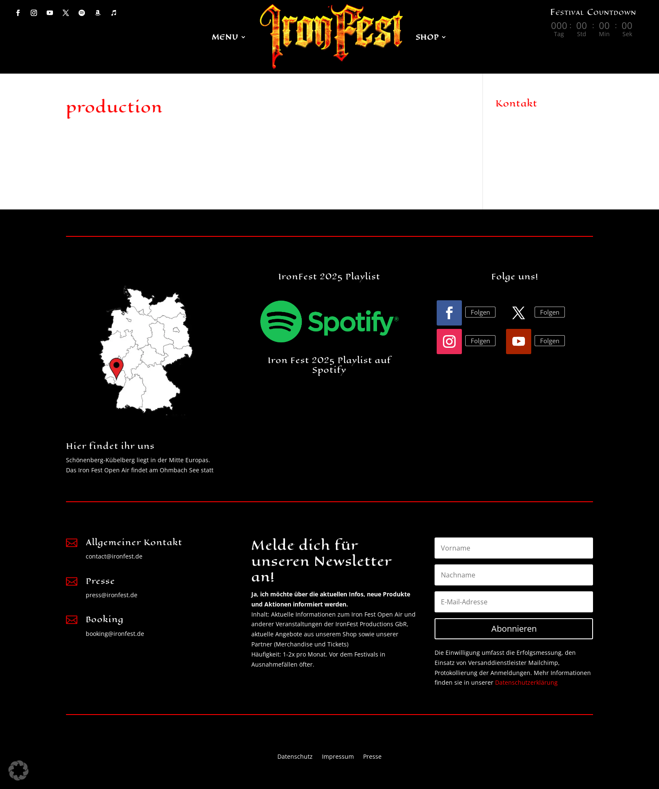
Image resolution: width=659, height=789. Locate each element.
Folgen (480, 312)
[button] (18, 770)
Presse (372, 756)
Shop (427, 37)
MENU (225, 37)
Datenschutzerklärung (526, 682)
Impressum (338, 756)
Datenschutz (295, 756)
